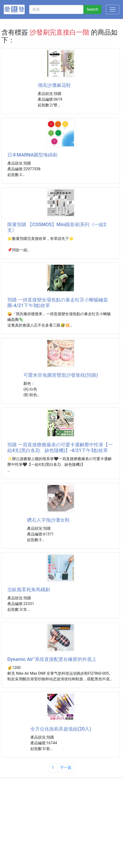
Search (92, 9)
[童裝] (56, 9)
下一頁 (65, 767)
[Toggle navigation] (112, 9)
